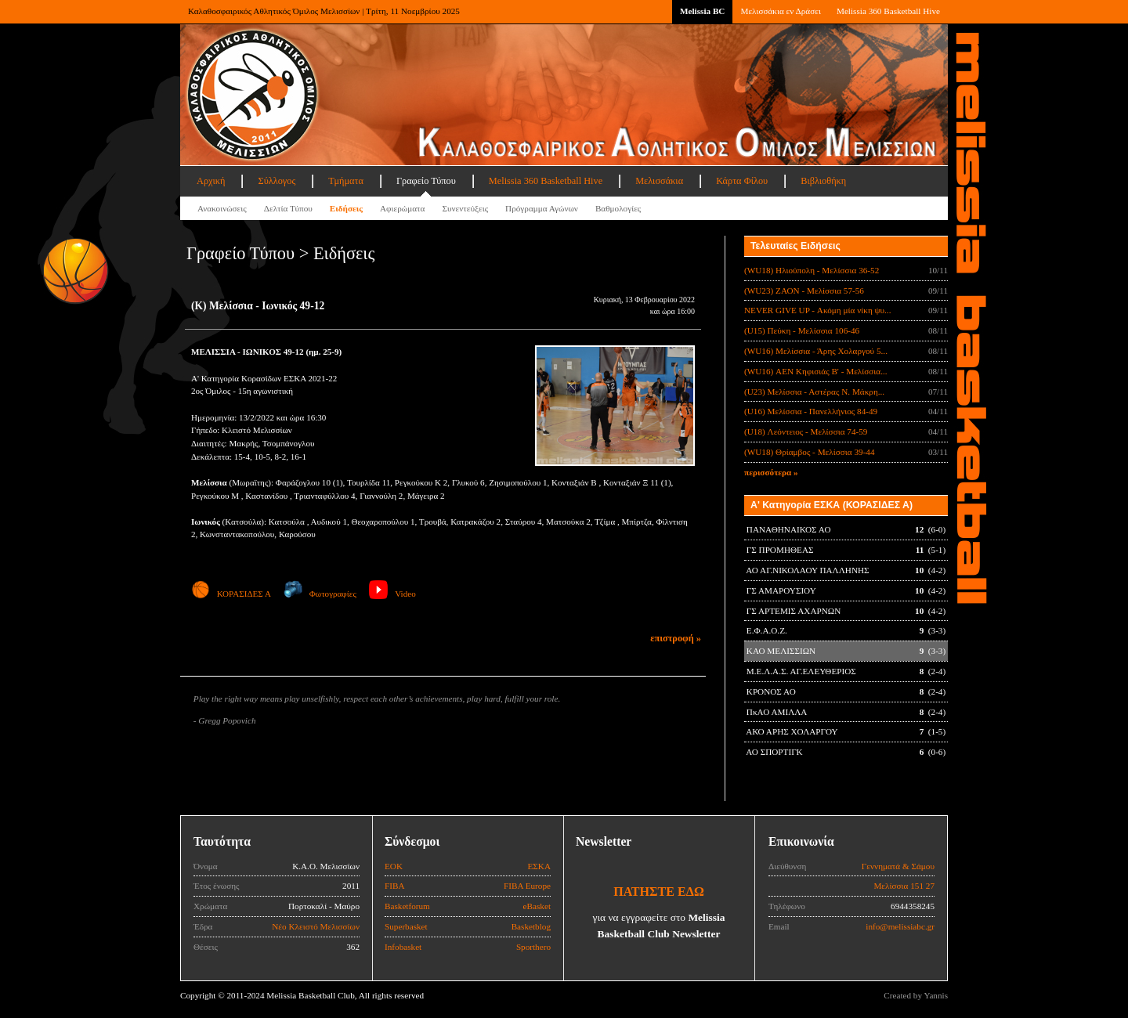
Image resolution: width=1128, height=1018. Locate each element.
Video (392, 593)
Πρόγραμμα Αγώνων (541, 208)
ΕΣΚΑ (539, 866)
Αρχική (211, 180)
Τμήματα (345, 180)
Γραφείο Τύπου (426, 180)
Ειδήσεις (346, 208)
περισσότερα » (771, 472)
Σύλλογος (276, 180)
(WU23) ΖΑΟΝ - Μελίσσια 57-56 (804, 290)
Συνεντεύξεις (465, 208)
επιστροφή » (675, 638)
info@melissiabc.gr (900, 926)
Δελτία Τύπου (288, 208)
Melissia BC (702, 11)
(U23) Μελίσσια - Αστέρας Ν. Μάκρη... (814, 391)
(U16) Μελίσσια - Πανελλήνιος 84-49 (810, 411)
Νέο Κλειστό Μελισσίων (316, 926)
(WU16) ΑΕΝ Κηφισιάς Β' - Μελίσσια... (816, 371)
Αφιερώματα (402, 208)
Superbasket (406, 926)
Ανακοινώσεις (222, 208)
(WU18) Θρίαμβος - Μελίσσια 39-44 (809, 452)
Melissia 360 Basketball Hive (888, 11)
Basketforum (407, 906)
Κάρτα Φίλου (742, 180)
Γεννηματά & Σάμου (898, 866)
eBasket (537, 906)
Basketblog (531, 926)
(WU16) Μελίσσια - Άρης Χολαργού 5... (816, 351)
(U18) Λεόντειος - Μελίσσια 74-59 (805, 431)
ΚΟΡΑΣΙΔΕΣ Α (230, 593)
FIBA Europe (527, 885)
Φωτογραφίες (320, 593)
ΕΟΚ (394, 866)
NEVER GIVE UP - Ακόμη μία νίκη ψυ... (817, 310)
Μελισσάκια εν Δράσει (780, 11)
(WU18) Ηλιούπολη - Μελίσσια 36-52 (811, 270)
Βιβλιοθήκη (823, 180)
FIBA (395, 885)
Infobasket (403, 946)
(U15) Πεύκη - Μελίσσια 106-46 (801, 330)
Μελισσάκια (659, 180)
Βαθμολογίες (618, 208)
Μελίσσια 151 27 (904, 885)
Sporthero (533, 946)
